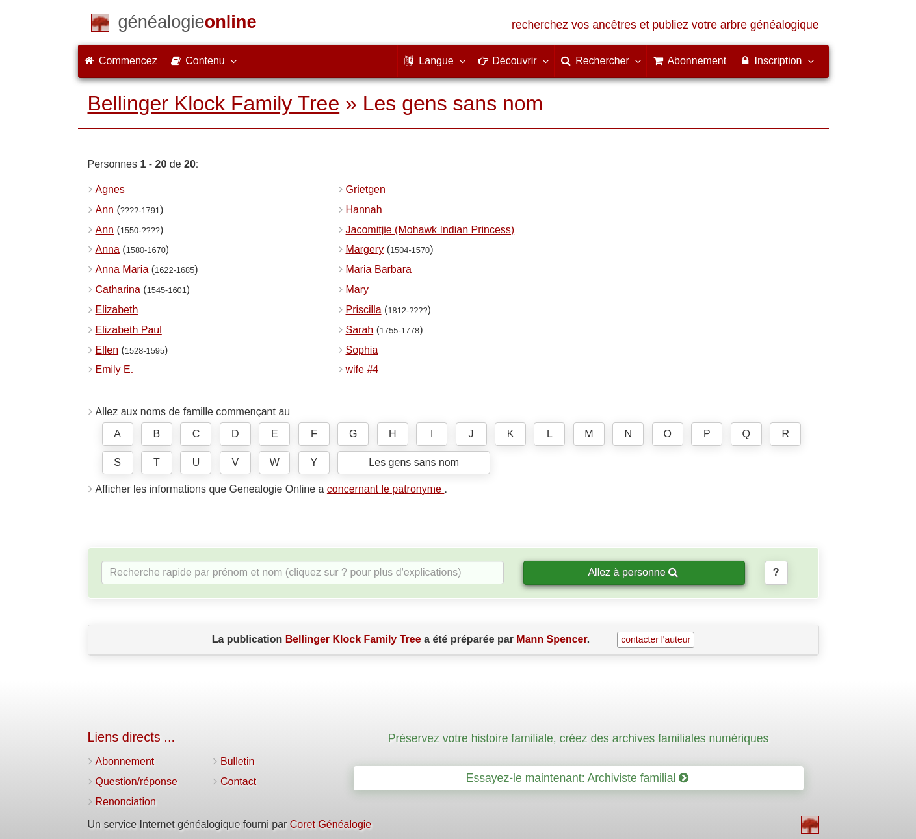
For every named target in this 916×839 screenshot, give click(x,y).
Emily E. (115, 369)
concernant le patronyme (386, 489)
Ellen (107, 349)
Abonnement (125, 761)
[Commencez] (187, 24)
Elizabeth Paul (129, 329)
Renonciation (126, 801)
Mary (357, 289)
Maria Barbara (379, 269)
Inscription (776, 60)
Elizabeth (117, 309)
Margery (365, 249)
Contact (238, 781)
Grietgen (366, 189)
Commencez (121, 60)
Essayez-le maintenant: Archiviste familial (577, 777)
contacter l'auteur (655, 639)
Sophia (362, 349)
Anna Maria (122, 269)
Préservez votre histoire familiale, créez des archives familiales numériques (578, 738)
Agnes (110, 189)
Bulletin (237, 761)
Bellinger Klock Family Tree (214, 103)
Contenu (203, 60)
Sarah (360, 329)
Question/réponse (136, 781)
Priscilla (364, 309)
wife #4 (362, 369)
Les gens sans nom (414, 462)
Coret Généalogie (330, 824)
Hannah (364, 209)
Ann (105, 209)
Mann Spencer (551, 638)
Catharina (118, 289)
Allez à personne (633, 572)
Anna (108, 249)
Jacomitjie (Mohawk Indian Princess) (430, 229)
